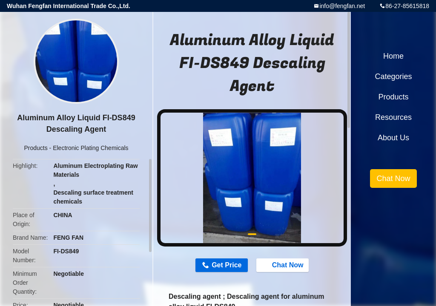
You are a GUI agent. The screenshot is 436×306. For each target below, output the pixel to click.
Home (393, 56)
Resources (393, 117)
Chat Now (284, 265)
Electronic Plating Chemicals (90, 147)
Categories (393, 76)
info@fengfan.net (342, 6)
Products (35, 147)
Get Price (226, 265)
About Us (393, 137)
